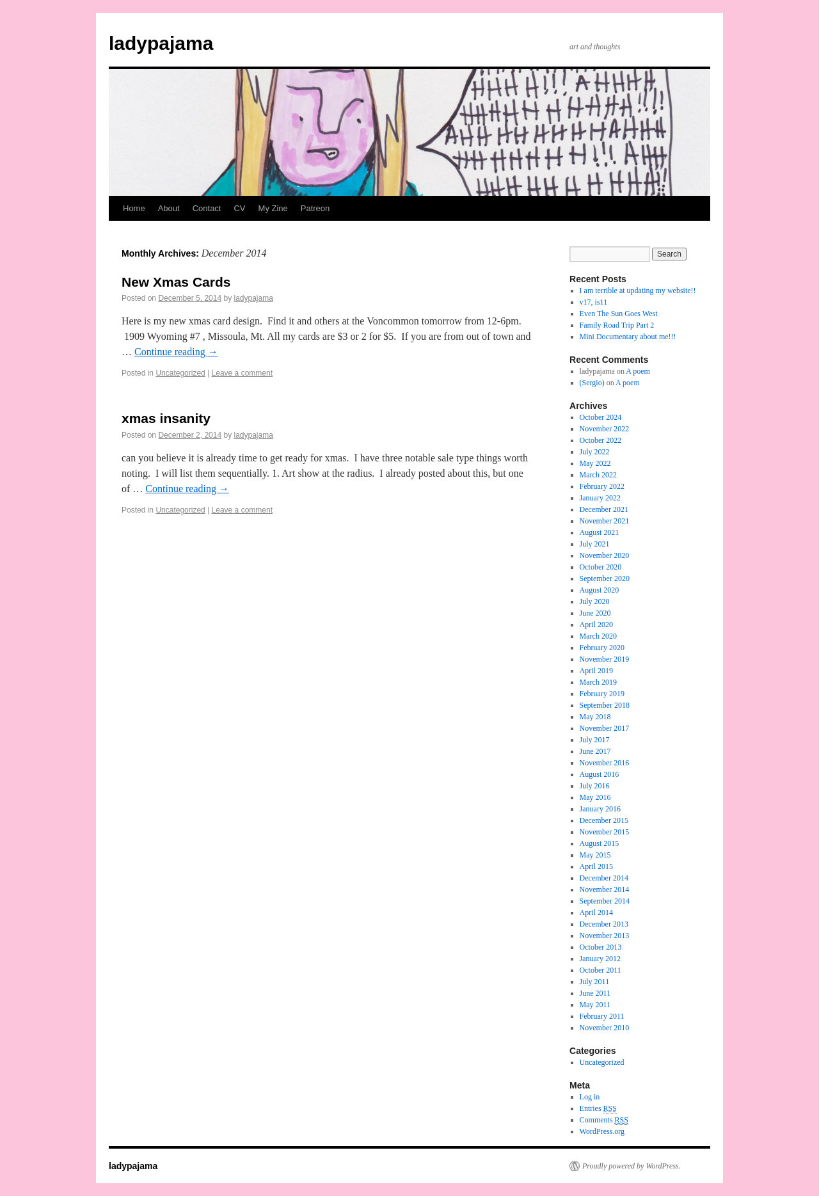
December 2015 (604, 820)
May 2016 (595, 797)
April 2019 (596, 670)
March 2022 (598, 474)
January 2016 (600, 808)
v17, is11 (594, 302)
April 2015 (596, 866)
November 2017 (605, 728)
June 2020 (595, 613)
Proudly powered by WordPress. (631, 1165)
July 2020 (595, 601)
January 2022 (600, 497)
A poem (638, 371)
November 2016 (605, 762)
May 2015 (595, 854)
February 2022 (602, 486)
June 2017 (595, 751)
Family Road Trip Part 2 (617, 325)
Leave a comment (242, 373)
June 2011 (595, 993)
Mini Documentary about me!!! (628, 336)
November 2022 (605, 428)
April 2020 (596, 624)
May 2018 (595, 716)
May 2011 (595, 1004)
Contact (207, 208)
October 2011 (600, 970)
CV (239, 208)
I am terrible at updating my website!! (638, 290)
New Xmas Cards (176, 282)
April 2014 (596, 912)
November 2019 (605, 659)
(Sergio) (592, 382)
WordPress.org (602, 1131)
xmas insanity (166, 418)
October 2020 (601, 566)
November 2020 (605, 555)
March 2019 (598, 682)
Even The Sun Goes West (619, 313)
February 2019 (602, 693)
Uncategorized (180, 373)
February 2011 (602, 1016)
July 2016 (595, 785)
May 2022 (595, 463)
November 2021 (605, 520)
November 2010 (605, 1027)
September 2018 (605, 705)
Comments (604, 1120)
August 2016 (599, 774)
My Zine (273, 208)
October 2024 (601, 417)
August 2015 (599, 843)
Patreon (315, 208)
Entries (598, 1108)
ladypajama (161, 43)
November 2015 (605, 831)
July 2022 (595, 451)
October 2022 (601, 440)
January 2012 (600, 958)
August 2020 (599, 590)
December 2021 (604, 509)
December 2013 (604, 924)
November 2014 (605, 889)
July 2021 (595, 543)
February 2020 (602, 647)
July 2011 (595, 981)
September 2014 (605, 901)
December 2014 (604, 877)
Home (134, 208)
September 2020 (605, 578)
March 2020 (598, 636)
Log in (590, 1096)
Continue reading (176, 351)
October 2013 (601, 947)
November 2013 (605, 935)
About (169, 208)
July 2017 (595, 739)
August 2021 (599, 532)
